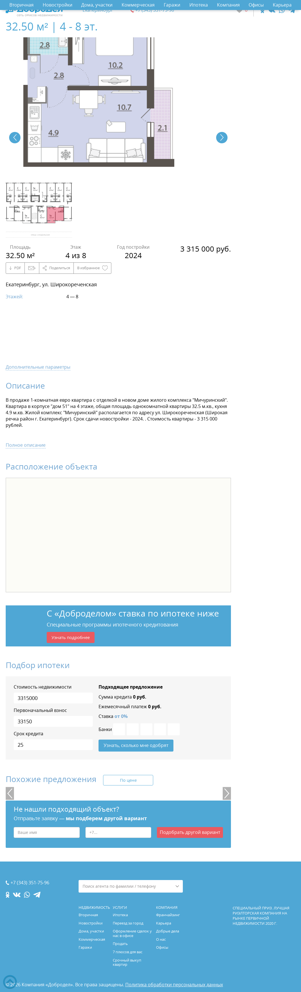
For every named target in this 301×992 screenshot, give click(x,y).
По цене (128, 782)
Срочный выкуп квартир (127, 962)
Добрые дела (167, 931)
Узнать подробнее (72, 638)
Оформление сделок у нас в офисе (132, 933)
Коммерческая (138, 5)
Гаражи (172, 5)
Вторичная (21, 5)
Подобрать (190, 834)
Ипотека (198, 5)
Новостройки (57, 5)
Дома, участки (96, 5)
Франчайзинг (168, 914)
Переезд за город (128, 923)
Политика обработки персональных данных (174, 984)
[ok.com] (262, 10)
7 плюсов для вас (127, 951)
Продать (120, 943)
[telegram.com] (291, 10)
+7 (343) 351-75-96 (154, 10)
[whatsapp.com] (282, 10)
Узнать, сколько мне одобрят (136, 747)
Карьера (282, 5)
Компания (228, 5)
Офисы (256, 5)
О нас (161, 939)
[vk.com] (271, 10)
